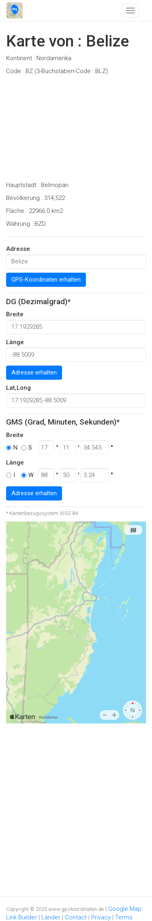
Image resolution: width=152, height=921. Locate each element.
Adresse (18, 248)
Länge (15, 342)
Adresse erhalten (34, 372)
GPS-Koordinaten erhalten (46, 279)
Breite (15, 314)
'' (112, 447)
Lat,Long (18, 387)
